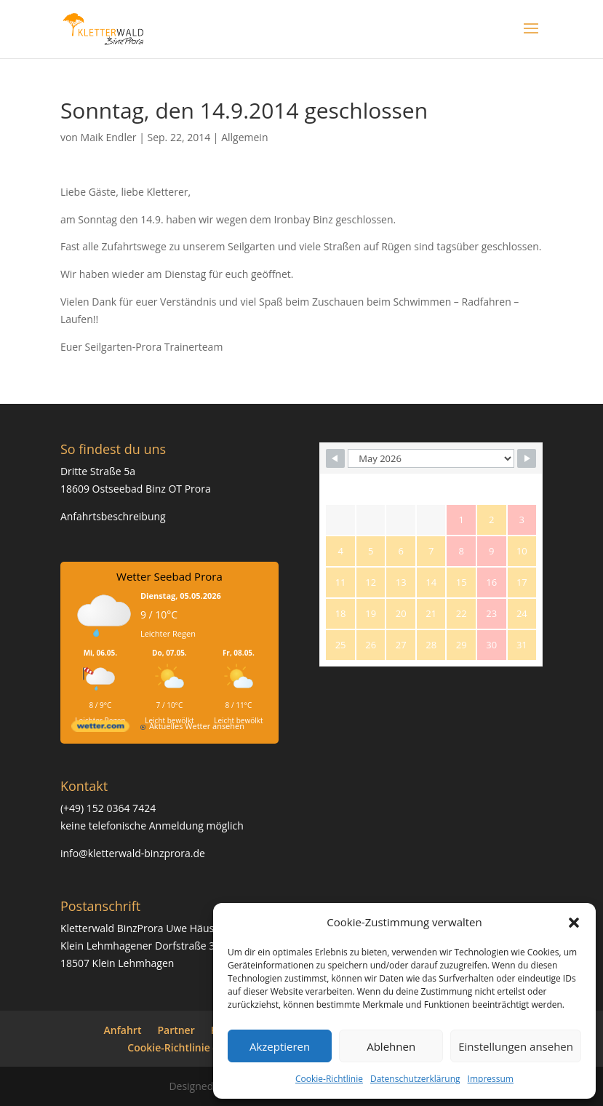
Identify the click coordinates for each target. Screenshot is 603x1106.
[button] (574, 922)
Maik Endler (109, 137)
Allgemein (244, 137)
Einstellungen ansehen (515, 1046)
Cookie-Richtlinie (329, 1079)
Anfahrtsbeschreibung (113, 516)
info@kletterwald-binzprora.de (132, 853)
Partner (175, 1030)
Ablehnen (391, 1046)
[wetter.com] (100, 728)
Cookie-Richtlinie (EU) (179, 1047)
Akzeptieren (279, 1046)
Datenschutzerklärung (415, 1079)
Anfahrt (123, 1030)
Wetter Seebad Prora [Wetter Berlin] (169, 576)
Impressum (491, 1079)
